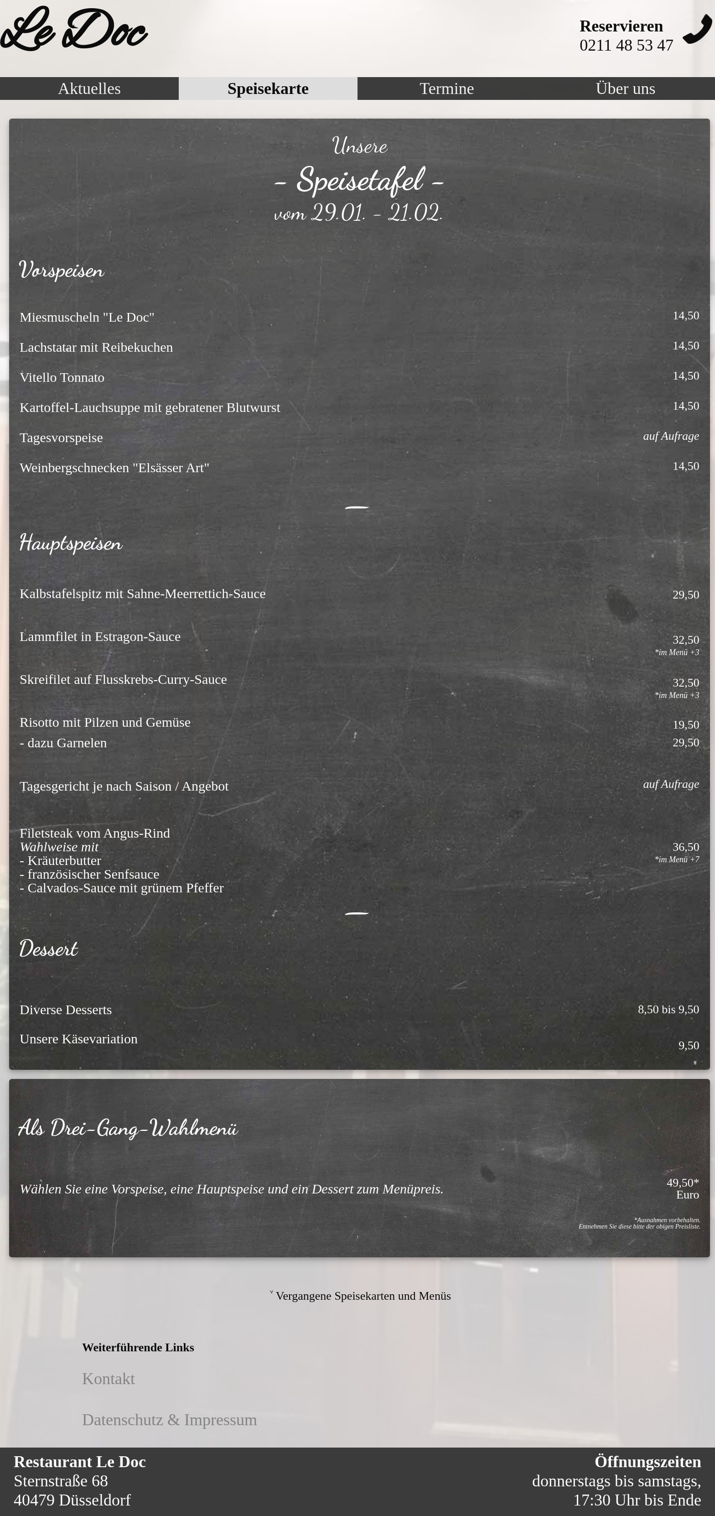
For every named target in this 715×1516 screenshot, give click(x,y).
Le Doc (71, 34)
